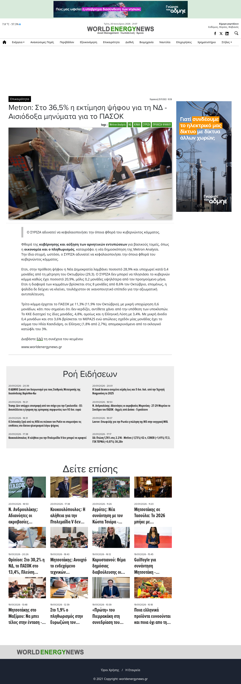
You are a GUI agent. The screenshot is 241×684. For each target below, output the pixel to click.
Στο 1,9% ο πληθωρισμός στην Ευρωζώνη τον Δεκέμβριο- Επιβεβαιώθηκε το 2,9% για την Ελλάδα (68, 616)
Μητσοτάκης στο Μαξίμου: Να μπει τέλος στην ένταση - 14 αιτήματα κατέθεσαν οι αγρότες (27, 616)
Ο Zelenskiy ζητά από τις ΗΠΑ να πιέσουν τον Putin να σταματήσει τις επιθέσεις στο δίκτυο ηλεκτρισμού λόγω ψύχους (44, 424)
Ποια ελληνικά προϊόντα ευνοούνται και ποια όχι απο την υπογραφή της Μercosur (152, 616)
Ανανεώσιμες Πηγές (42, 42)
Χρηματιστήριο (206, 42)
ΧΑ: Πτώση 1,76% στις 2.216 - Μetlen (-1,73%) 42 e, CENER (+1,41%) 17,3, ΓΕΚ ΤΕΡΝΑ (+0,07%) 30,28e (131, 440)
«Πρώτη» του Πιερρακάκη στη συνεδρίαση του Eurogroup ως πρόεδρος (106, 616)
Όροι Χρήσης (110, 670)
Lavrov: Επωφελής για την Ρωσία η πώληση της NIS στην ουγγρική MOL (130, 422)
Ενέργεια (17, 42)
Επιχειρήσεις (184, 42)
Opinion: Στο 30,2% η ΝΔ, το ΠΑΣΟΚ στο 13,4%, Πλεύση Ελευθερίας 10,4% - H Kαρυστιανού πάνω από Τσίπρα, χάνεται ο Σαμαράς (26, 566)
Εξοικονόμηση (88, 42)
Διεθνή (130, 42)
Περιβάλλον (67, 42)
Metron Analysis (118, 125)
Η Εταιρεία (132, 670)
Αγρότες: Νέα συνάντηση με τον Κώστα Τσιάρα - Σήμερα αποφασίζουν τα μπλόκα (110, 516)
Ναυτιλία (164, 42)
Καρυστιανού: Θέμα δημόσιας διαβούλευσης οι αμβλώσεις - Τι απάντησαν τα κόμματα (109, 566)
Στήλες (226, 42)
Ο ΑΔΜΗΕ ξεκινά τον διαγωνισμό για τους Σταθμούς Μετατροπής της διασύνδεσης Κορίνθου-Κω (44, 391)
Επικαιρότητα (111, 42)
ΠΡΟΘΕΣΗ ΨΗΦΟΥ (162, 125)
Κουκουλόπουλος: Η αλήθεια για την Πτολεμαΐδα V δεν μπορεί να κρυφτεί (47, 438)
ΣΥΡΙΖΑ (146, 125)
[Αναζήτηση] (235, 33)
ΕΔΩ (40, 339)
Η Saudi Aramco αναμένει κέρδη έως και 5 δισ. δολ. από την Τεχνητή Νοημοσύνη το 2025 (128, 391)
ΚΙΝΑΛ (137, 125)
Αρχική (5, 42)
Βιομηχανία (147, 42)
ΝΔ (130, 125)
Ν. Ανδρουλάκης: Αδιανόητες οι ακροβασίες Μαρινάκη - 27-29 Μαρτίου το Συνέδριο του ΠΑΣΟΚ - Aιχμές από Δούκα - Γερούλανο (131, 408)
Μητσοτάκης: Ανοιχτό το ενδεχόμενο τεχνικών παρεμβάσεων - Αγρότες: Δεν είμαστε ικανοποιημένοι (68, 566)
